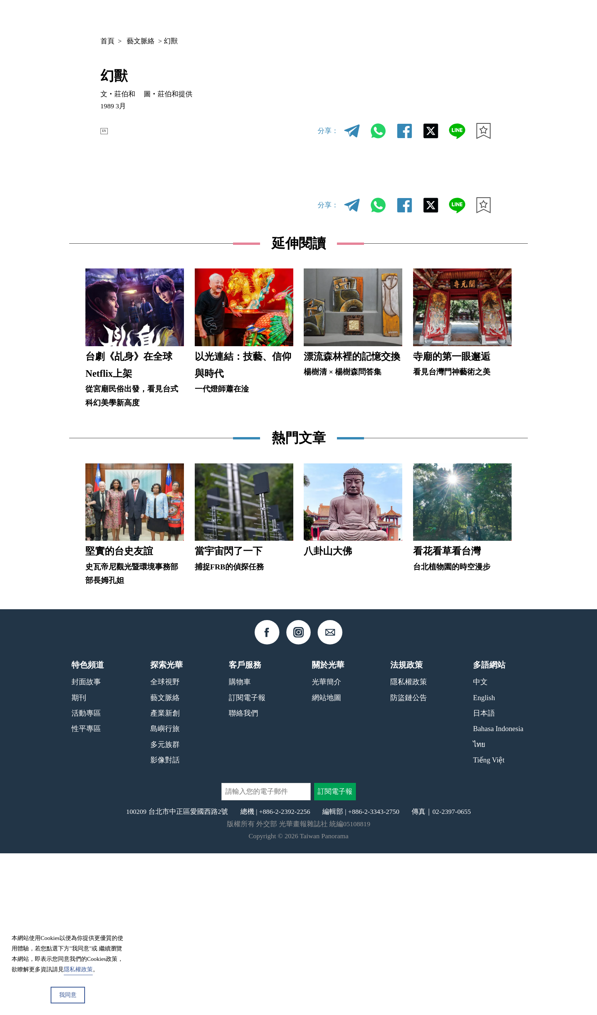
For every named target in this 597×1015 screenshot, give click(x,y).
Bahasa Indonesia (498, 890)
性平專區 (86, 890)
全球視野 (165, 843)
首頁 (107, 41)
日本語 (484, 874)
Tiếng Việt (488, 922)
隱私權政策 (408, 843)
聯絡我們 (243, 874)
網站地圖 (326, 859)
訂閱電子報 (247, 859)
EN (108, 131)
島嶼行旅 (165, 890)
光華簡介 (326, 843)
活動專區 (86, 874)
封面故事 (86, 843)
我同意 (68, 995)
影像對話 (165, 922)
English (484, 859)
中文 (464, 17)
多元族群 (165, 906)
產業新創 (165, 874)
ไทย (479, 906)
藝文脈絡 (141, 41)
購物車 (240, 843)
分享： (328, 131)
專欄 (425, 17)
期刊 (396, 17)
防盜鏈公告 (408, 859)
